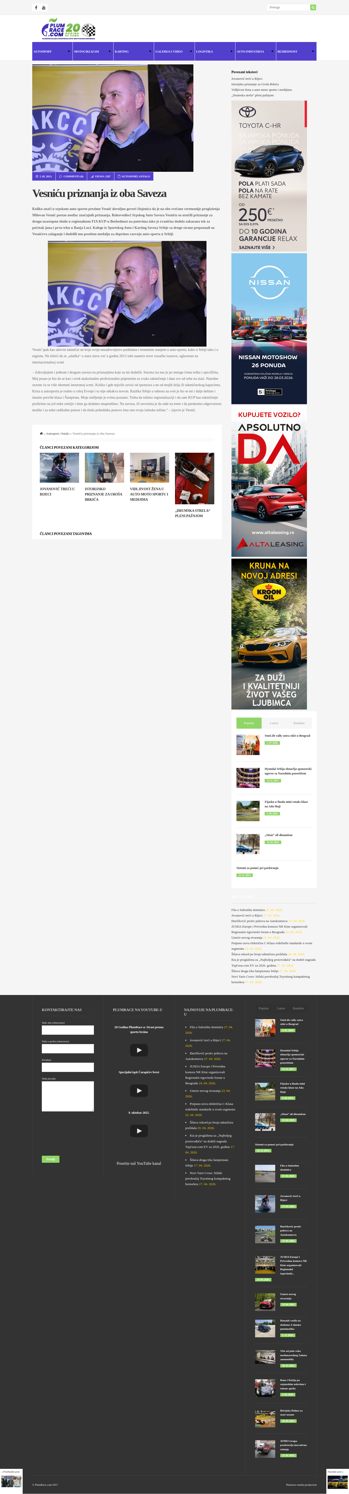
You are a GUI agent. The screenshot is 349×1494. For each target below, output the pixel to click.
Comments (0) (73, 176)
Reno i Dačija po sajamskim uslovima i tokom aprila (293, 1384)
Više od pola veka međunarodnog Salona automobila (293, 1355)
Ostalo (144, 176)
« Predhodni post (10, 1471)
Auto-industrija (254, 52)
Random (299, 723)
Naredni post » (336, 1471)
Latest (274, 723)
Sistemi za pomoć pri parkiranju (257, 868)
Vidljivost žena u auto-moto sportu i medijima (149, 494)
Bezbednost (294, 52)
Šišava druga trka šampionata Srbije (254, 971)
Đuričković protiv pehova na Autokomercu (259, 921)
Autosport (50, 52)
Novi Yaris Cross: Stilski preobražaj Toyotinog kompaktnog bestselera (207, 1178)
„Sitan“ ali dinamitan (278, 835)
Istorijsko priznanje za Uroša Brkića (103, 494)
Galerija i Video (172, 52)
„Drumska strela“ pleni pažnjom (252, 95)
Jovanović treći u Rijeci (246, 78)
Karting (132, 52)
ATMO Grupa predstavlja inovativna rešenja (293, 1445)
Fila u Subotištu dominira (248, 910)
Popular (249, 723)
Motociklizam (91, 52)
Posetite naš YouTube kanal (139, 1163)
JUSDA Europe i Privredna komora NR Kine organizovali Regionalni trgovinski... (293, 1265)
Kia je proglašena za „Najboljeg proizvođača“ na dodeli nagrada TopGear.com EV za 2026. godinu (208, 1141)
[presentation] (62, 1135)
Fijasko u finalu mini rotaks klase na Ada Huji (292, 1087)
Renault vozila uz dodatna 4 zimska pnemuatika (290, 1324)
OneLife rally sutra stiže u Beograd (287, 735)
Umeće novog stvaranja (246, 937)
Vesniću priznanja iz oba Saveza (99, 193)
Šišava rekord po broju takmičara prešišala (259, 954)
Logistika (213, 52)
